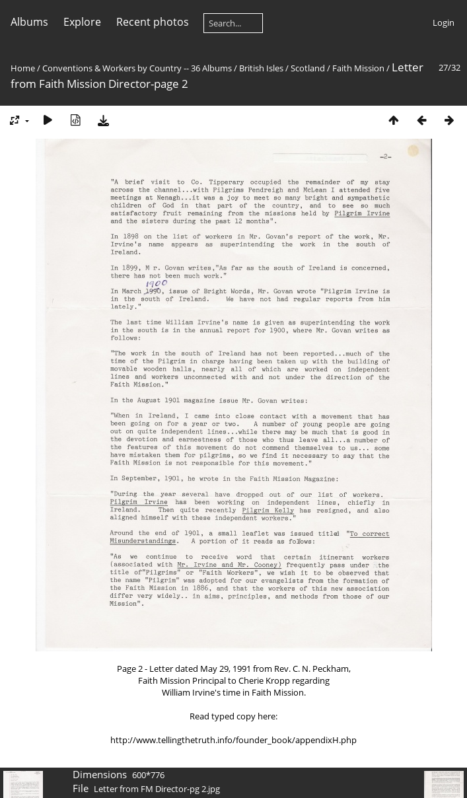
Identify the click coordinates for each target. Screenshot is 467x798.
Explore (82, 22)
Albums (29, 22)
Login (443, 22)
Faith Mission (358, 68)
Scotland (308, 68)
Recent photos (152, 22)
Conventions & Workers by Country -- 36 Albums (137, 68)
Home (23, 68)
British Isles (261, 68)
